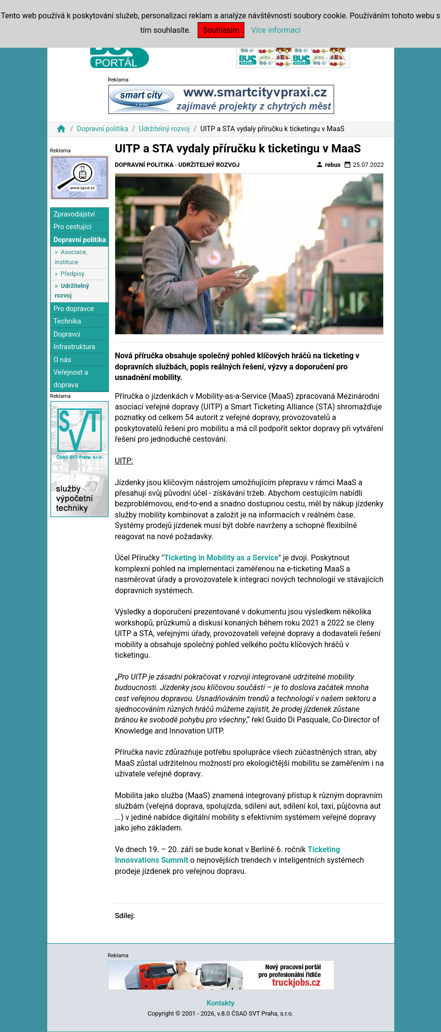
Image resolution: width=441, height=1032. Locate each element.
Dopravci (66, 334)
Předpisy (72, 273)
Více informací (276, 30)
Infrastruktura (74, 347)
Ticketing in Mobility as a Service (221, 557)
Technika (67, 321)
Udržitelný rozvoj (164, 129)
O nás (62, 360)
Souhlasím (221, 30)
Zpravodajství (74, 214)
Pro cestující (72, 227)
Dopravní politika (102, 129)
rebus (328, 164)
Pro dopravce (73, 309)
